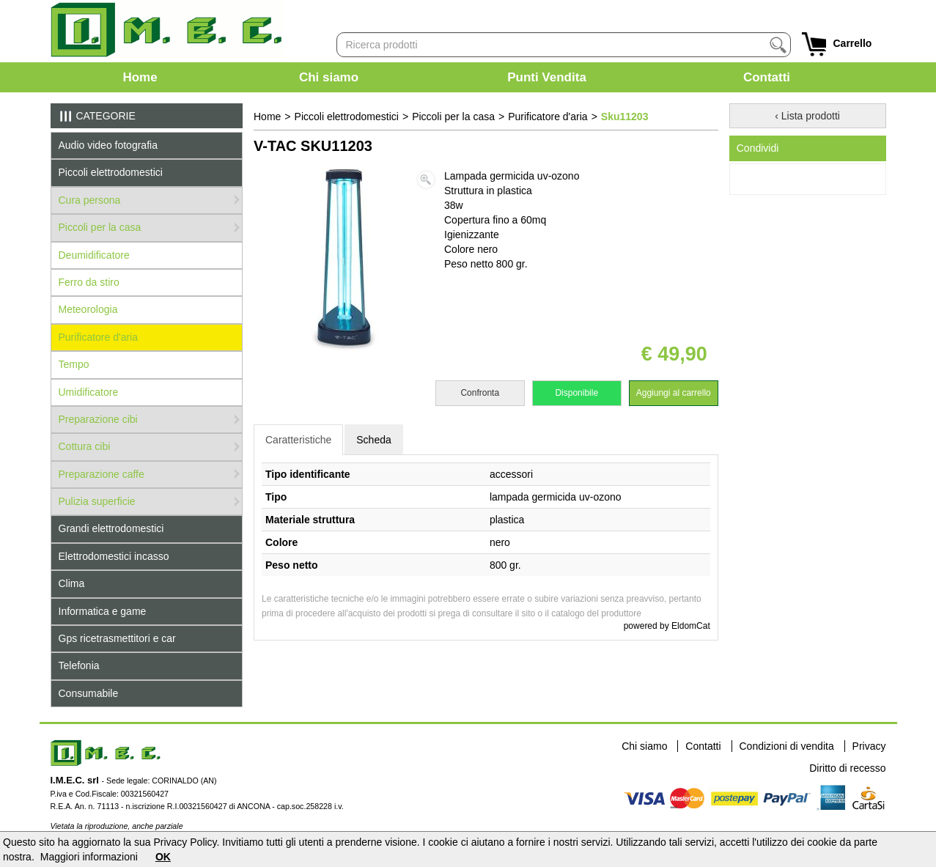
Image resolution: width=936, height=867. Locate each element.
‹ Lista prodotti (807, 116)
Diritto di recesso (847, 768)
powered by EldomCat (667, 626)
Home (139, 77)
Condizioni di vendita (787, 746)
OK (163, 857)
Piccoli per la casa (453, 116)
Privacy (869, 746)
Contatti (766, 77)
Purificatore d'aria (548, 116)
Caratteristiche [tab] (298, 440)
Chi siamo (328, 77)
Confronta (479, 393)
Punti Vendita (546, 77)
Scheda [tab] (373, 440)
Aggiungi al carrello (673, 393)
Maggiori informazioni (89, 857)
